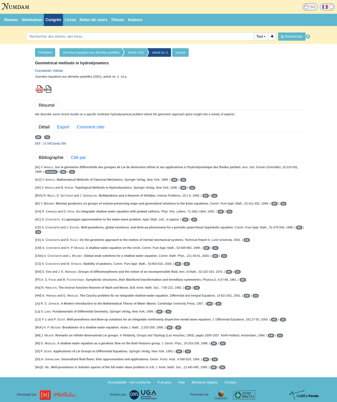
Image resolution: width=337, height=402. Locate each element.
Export (63, 127)
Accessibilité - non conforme (129, 382)
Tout (259, 36)
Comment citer (91, 127)
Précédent (45, 52)
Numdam (51, 172)
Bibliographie (51, 157)
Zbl (47, 137)
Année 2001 (136, 52)
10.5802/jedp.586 (54, 143)
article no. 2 (160, 52)
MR (38, 137)
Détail (44, 127)
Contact (230, 382)
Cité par (78, 157)
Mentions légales (205, 382)
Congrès (53, 20)
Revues (11, 20)
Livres (70, 20)
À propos (164, 382)
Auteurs (135, 20)
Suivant (180, 52)
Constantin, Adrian (49, 70)
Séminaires (31, 20)
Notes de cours (93, 20)
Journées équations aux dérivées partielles (91, 52)
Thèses (117, 20)
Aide (181, 382)
